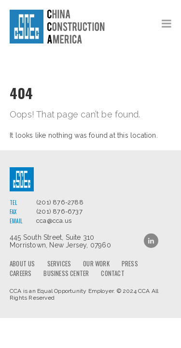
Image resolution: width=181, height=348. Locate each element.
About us (22, 263)
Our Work (96, 263)
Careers (20, 273)
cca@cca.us (53, 220)
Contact (112, 273)
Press (130, 263)
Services (59, 263)
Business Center (66, 273)
